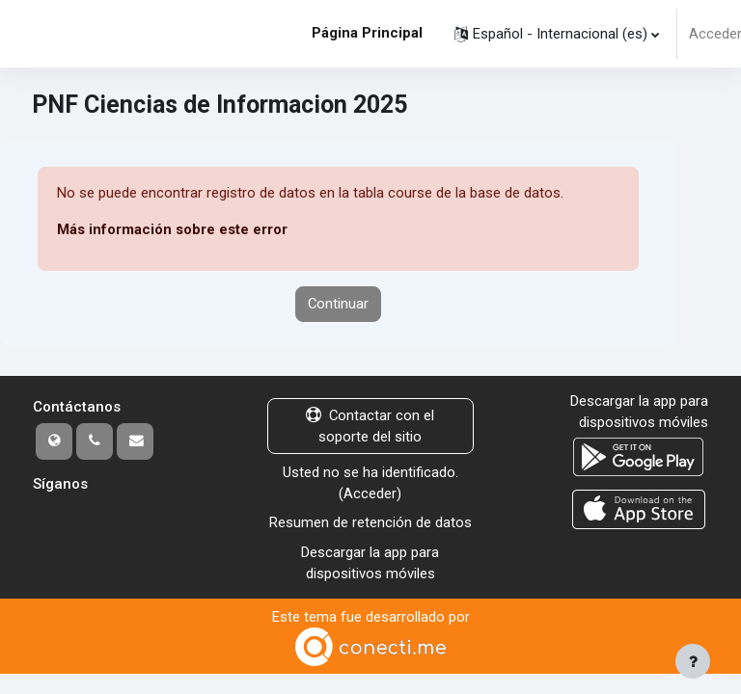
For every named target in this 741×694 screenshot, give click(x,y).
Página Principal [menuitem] (367, 32)
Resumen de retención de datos (370, 522)
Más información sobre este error (172, 229)
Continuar (338, 303)
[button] (556, 33)
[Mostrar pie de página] (692, 661)
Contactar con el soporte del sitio (370, 426)
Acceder (370, 493)
